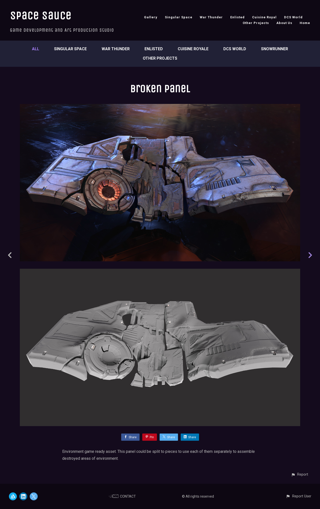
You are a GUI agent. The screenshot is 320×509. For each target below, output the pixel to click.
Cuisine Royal (264, 17)
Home (305, 23)
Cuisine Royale (193, 49)
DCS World (293, 17)
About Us (284, 23)
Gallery (150, 17)
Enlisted (237, 17)
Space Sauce (40, 15)
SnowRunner (274, 49)
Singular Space (178, 17)
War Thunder (211, 17)
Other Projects (256, 23)
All (35, 49)
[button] (299, 474)
